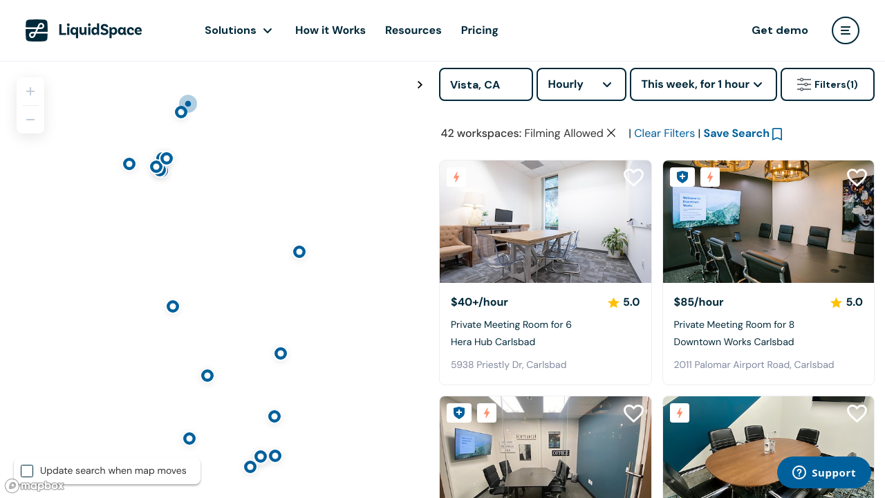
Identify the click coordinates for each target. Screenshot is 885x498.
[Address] (486, 84)
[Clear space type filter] (611, 133)
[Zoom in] (30, 91)
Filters (827, 84)
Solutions (231, 30)
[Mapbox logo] (34, 486)
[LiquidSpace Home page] (84, 30)
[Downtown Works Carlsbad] (769, 221)
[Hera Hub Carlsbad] (545, 221)
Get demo (780, 30)
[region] (214, 279)
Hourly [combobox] (566, 84)
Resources (413, 30)
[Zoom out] (30, 119)
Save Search (737, 133)
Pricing (480, 30)
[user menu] (845, 30)
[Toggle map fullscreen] (420, 85)
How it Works (330, 30)
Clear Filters (664, 133)
